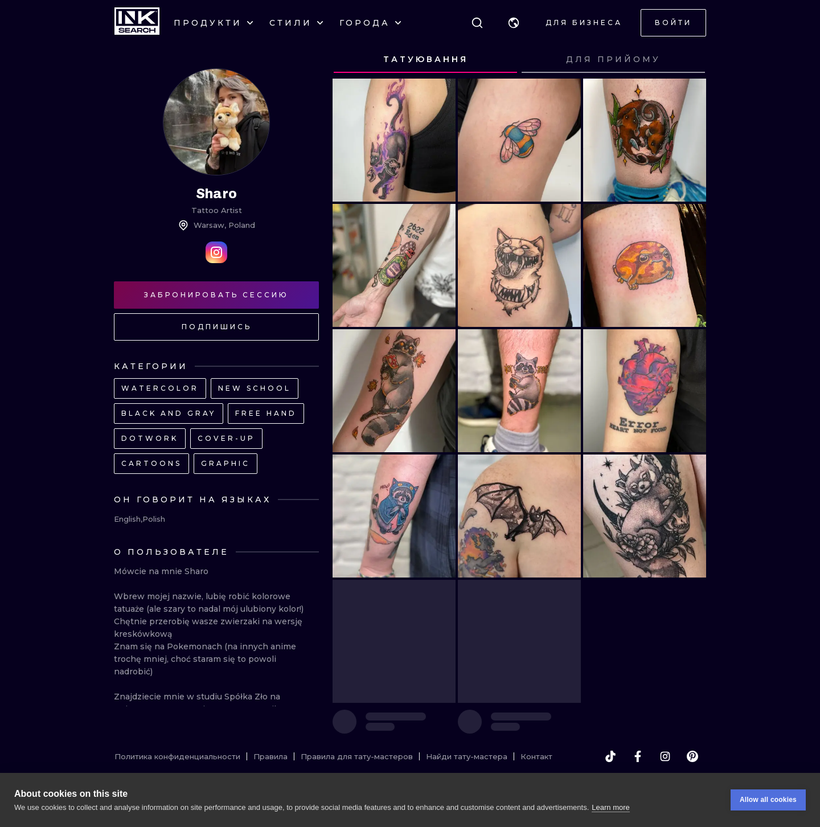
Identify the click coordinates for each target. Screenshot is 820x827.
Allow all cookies (768, 800)
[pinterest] (692, 756)
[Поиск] (477, 22)
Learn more (610, 807)
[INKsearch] (137, 23)
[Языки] (513, 22)
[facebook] (637, 756)
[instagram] (665, 756)
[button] (513, 22)
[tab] (425, 60)
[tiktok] (610, 756)
